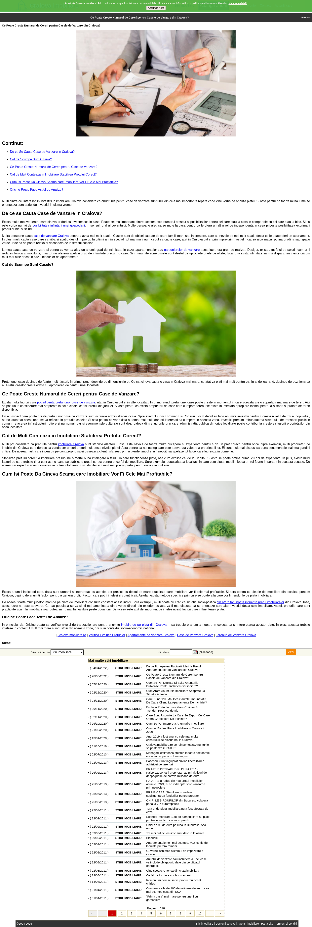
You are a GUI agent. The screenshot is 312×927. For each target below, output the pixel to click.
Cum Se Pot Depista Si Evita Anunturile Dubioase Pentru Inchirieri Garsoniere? (172, 684)
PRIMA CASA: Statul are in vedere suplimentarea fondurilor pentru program (173, 794)
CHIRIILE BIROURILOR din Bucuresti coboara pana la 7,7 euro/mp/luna (177, 802)
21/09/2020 (99, 730)
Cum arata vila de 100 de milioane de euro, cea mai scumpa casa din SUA (177, 890)
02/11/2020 (99, 717)
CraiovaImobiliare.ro (72, 635)
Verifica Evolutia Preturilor (107, 635)
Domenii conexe (225, 923)
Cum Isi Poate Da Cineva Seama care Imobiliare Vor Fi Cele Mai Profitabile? (64, 182)
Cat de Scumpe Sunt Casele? (31, 159)
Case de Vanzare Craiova (195, 635)
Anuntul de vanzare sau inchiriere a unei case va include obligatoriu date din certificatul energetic (176, 862)
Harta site (267, 923)
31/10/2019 (99, 746)
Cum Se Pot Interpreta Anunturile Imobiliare (175, 723)
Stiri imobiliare (204, 923)
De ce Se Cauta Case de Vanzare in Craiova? (42, 151)
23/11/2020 (99, 700)
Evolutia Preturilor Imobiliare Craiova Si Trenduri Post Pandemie (172, 708)
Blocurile (152, 838)
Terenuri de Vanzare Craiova (236, 635)
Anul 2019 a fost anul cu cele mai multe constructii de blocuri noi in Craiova (172, 738)
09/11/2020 (99, 708)
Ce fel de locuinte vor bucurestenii (168, 875)
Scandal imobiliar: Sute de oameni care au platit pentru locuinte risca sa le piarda (178, 818)
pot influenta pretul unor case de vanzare (66, 402)
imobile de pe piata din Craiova (144, 624)
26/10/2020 (99, 723)
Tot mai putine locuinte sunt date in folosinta (175, 833)
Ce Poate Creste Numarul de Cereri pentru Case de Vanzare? (53, 167)
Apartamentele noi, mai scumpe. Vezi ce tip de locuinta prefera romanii (177, 844)
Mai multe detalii (238, 2)
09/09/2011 (99, 833)
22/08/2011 (99, 852)
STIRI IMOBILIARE (128, 668)
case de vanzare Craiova (51, 235)
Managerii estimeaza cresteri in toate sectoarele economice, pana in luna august (178, 754)
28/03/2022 (99, 676)
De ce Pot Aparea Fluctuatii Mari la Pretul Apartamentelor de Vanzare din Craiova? (173, 668)
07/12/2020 (99, 684)
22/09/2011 (99, 810)
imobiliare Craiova (71, 444)
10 (200, 913)
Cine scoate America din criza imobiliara (172, 870)
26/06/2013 (99, 772)
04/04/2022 (99, 668)
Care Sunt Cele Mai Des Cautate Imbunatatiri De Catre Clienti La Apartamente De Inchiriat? (176, 700)
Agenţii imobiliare (248, 923)
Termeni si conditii (286, 923)
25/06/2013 (99, 784)
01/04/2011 (99, 890)
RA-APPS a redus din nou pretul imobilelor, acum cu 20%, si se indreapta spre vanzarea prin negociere (175, 784)
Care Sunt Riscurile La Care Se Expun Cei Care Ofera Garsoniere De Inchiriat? (178, 717)
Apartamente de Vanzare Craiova (151, 635)
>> (219, 913)
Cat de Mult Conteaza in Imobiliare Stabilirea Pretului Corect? (53, 174)
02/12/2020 (99, 692)
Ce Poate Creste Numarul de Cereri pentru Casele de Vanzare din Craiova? (174, 676)
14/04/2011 (99, 881)
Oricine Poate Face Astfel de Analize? (36, 189)
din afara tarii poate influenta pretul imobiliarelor (250, 602)
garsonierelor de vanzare (182, 249)
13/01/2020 (99, 738)
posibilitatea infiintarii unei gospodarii (58, 225)
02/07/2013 (99, 754)
